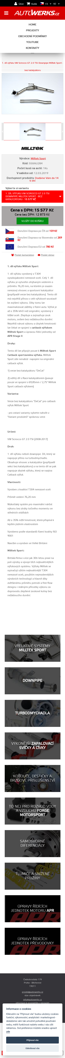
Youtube (32, 42)
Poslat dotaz (46, 255)
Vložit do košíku (32, 221)
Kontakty (32, 48)
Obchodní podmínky (32, 36)
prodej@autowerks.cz (32, 992)
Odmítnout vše (32, 1048)
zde (8, 1031)
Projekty (32, 30)
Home (32, 24)
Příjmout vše (32, 1040)
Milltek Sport (38, 158)
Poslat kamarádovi (22, 255)
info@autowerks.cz (32, 999)
